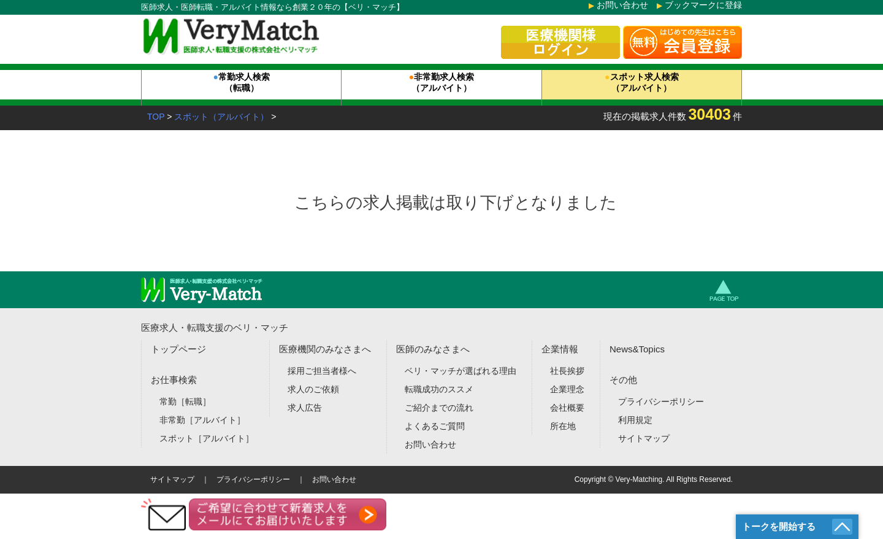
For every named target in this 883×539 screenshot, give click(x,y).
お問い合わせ (622, 5)
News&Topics (637, 349)
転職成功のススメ (439, 389)
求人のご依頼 (313, 389)
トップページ (178, 349)
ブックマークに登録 (703, 5)
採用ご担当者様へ (322, 371)
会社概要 (567, 408)
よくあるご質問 (435, 426)
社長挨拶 (567, 371)
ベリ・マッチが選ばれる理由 (460, 371)
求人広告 (305, 408)
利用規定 (635, 420)
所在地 (563, 426)
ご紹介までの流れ (439, 408)
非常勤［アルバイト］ (202, 420)
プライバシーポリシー (661, 401)
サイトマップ (644, 438)
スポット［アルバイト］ (206, 438)
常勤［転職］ (185, 401)
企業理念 (567, 389)
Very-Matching (639, 479)
